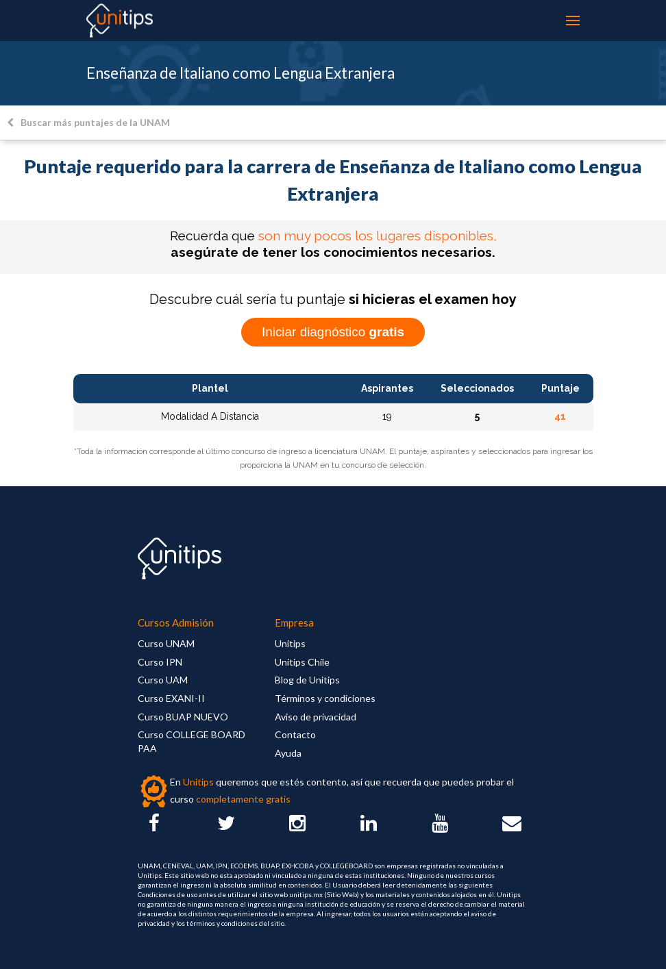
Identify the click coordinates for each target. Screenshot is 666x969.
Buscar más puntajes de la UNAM (88, 122)
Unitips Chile (302, 662)
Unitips (290, 643)
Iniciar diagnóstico (332, 332)
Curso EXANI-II (171, 698)
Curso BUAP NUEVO (183, 716)
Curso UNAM (166, 643)
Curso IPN (160, 662)
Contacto (295, 734)
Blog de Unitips (307, 679)
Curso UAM (163, 679)
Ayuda (288, 753)
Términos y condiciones (325, 698)
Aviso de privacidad (315, 716)
